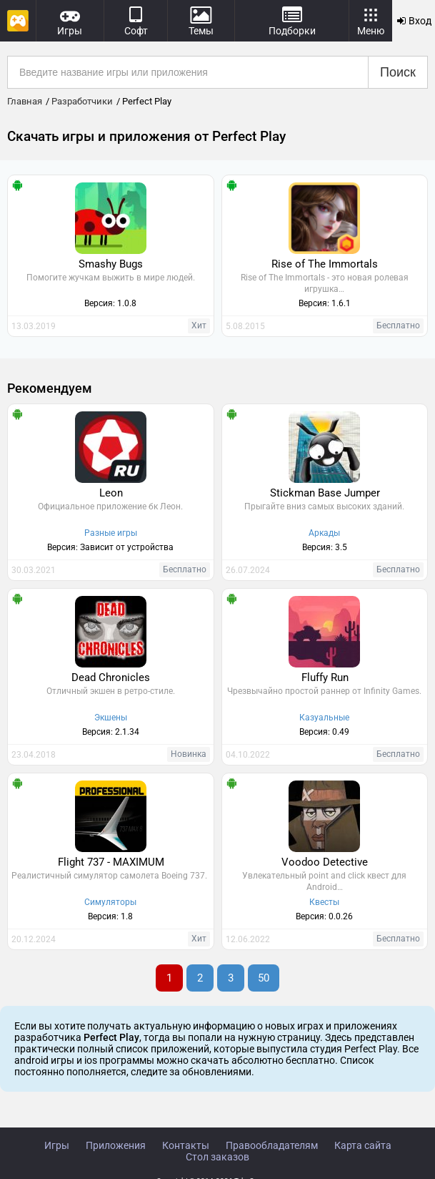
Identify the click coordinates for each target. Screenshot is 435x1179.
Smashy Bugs (111, 264)
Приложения (116, 1145)
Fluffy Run (325, 677)
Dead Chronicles (110, 677)
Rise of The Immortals (324, 264)
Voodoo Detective (324, 862)
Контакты (185, 1145)
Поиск (398, 72)
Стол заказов (217, 1157)
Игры (56, 1145)
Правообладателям (272, 1145)
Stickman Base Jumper (325, 492)
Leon (111, 492)
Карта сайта (362, 1145)
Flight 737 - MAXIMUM (111, 862)
